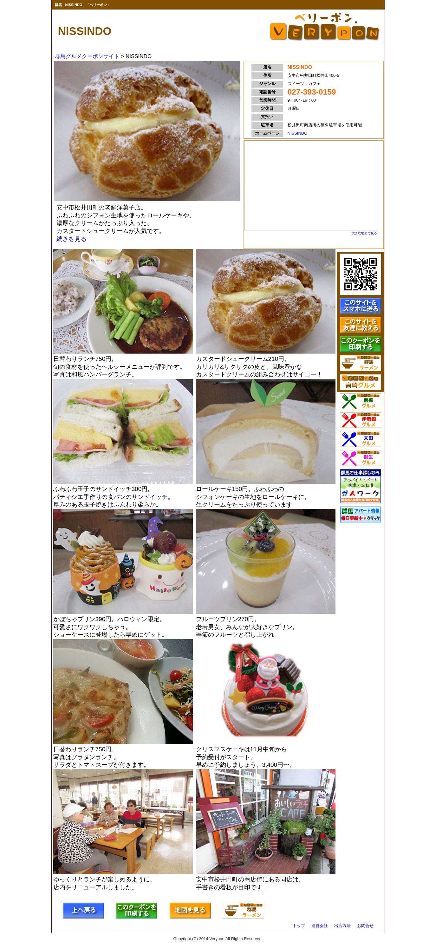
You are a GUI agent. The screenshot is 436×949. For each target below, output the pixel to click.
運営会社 (319, 925)
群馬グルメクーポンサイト (87, 56)
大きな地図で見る (364, 233)
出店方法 (342, 925)
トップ (299, 925)
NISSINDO (298, 133)
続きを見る (71, 239)
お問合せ (365, 925)
